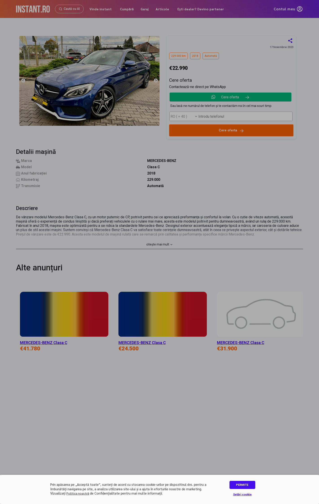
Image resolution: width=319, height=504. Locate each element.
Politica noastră (77, 493)
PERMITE (242, 484)
